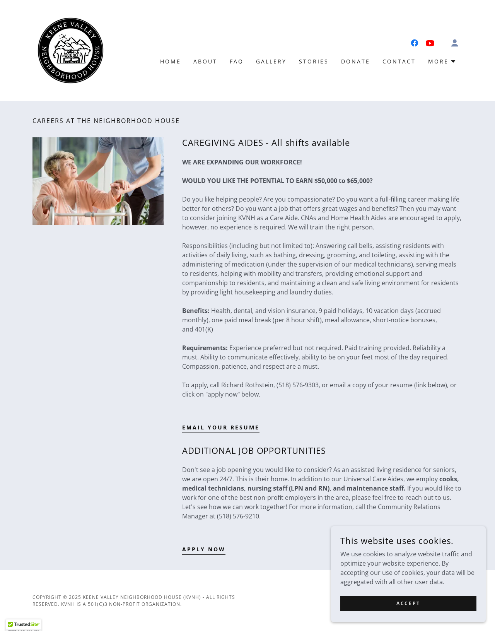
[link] (70, 50)
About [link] (205, 61)
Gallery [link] (271, 61)
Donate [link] (355, 61)
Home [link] (170, 61)
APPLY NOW (203, 549)
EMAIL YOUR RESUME (220, 427)
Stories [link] (314, 61)
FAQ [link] (237, 61)
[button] (455, 43)
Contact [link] (399, 61)
